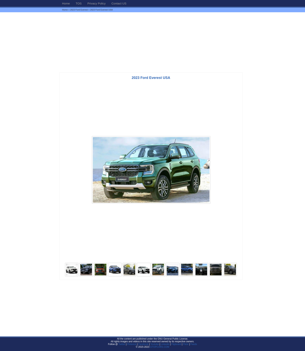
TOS (79, 3)
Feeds (193, 344)
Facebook (143, 344)
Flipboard (176, 344)
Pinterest (131, 344)
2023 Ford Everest (79, 10)
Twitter (122, 344)
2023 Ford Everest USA (151, 78)
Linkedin (165, 344)
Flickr (186, 344)
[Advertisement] (152, 42)
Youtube (154, 344)
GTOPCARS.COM (159, 347)
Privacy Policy (97, 3)
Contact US (118, 3)
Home (66, 3)
